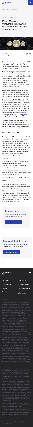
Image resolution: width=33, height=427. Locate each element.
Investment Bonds (13, 222)
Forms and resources (24, 288)
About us (4, 288)
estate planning (13, 122)
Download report (11, 252)
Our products (22, 280)
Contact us (5, 292)
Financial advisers (7, 284)
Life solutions (5, 280)
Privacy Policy (22, 421)
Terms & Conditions (6, 423)
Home (3, 9)
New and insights (6, 55)
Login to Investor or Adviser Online (23, 292)
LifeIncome (8, 166)
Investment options (23, 284)
